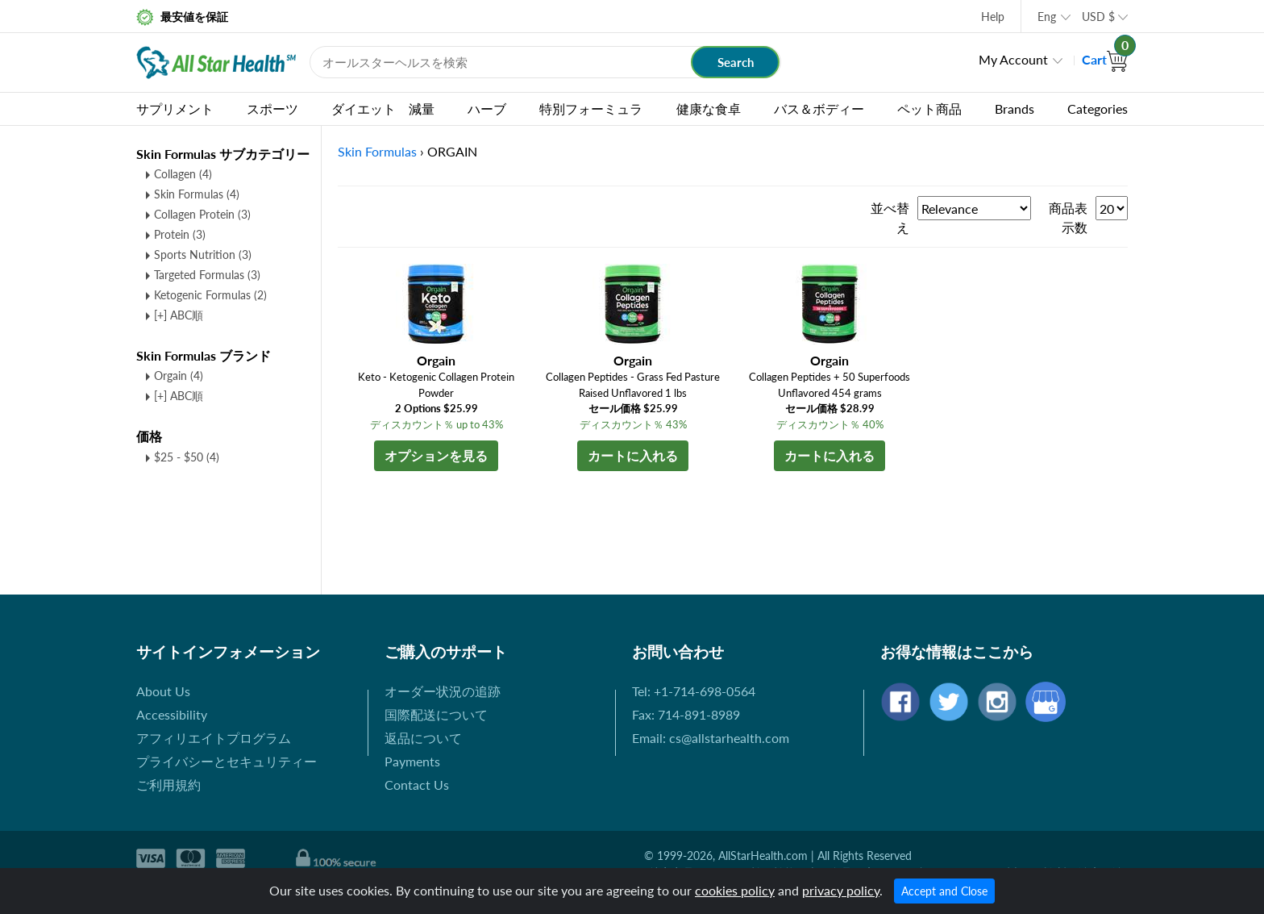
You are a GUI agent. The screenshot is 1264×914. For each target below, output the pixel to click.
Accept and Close (944, 891)
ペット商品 (929, 108)
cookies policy (735, 890)
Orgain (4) (178, 375)
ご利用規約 (168, 784)
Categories (1097, 108)
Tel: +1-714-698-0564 (693, 691)
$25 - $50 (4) (186, 457)
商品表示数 (1068, 217)
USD (1098, 16)
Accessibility (171, 714)
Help (992, 16)
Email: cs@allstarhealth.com (710, 737)
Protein (180, 234)
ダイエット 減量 (382, 108)
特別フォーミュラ (590, 108)
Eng (1046, 16)
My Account (1013, 59)
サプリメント (175, 108)
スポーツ (272, 108)
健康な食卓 (708, 108)
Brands (1014, 108)
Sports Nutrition (203, 254)
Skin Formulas (196, 194)
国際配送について (436, 714)
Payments (412, 761)
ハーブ (487, 108)
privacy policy (840, 890)
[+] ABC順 (178, 315)
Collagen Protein (202, 214)
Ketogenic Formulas (210, 295)
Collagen (183, 174)
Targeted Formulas (207, 275)
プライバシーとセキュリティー (226, 761)
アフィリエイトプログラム (213, 737)
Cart (1105, 59)
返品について (423, 737)
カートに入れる (633, 455)
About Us (163, 691)
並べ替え (890, 217)
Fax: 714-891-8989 (686, 714)
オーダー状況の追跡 (443, 691)
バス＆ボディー (819, 108)
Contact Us (417, 784)
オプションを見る (436, 455)
